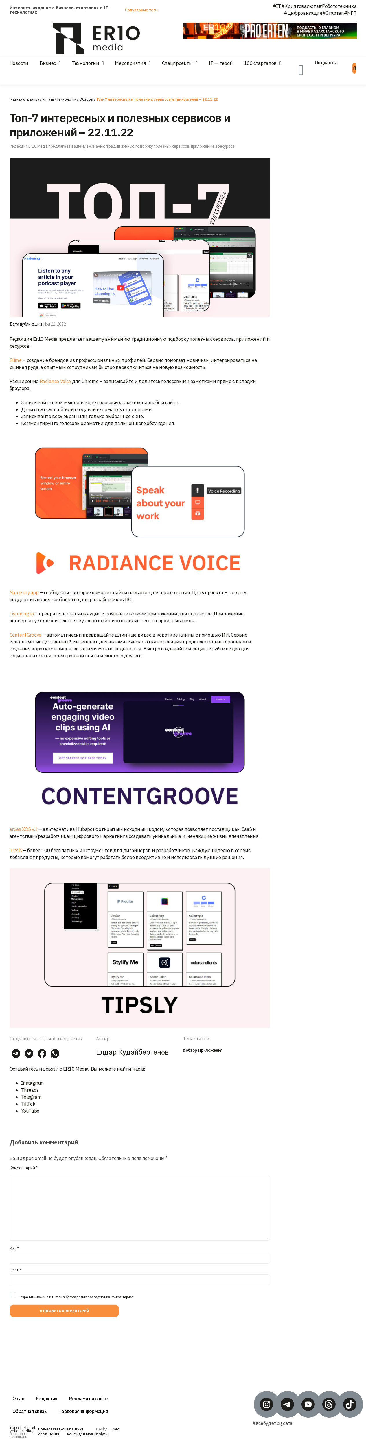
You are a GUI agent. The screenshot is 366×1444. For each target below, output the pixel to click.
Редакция (46, 1398)
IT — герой (221, 63)
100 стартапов (260, 63)
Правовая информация (83, 1411)
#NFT (350, 13)
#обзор (190, 1050)
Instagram (32, 1083)
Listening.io (22, 613)
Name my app (24, 592)
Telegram (31, 1097)
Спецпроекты (177, 63)
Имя (14, 1248)
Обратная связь (29, 1411)
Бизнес (48, 63)
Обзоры (86, 99)
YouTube (30, 1111)
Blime (16, 360)
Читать (48, 99)
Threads (30, 1090)
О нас (18, 1398)
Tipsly (16, 850)
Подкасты (326, 62)
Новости (19, 63)
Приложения (210, 1050)
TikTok (28, 1104)
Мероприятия (130, 63)
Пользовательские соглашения (54, 1431)
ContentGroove (26, 635)
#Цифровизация (303, 13)
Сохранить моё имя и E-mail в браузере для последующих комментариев (76, 1297)
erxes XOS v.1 (24, 829)
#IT (277, 6)
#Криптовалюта (300, 6)
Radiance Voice (55, 381)
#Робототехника (337, 6)
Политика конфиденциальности (85, 1431)
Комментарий (24, 1167)
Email (16, 1269)
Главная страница (24, 99)
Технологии (85, 63)
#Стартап (333, 13)
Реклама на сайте (88, 1398)
